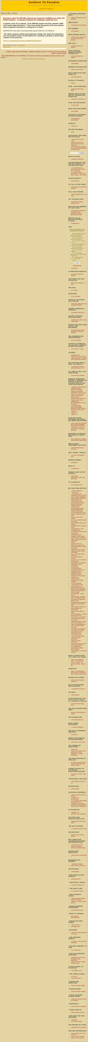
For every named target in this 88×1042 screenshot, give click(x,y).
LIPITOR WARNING (76, 583)
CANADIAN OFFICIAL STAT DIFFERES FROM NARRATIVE (78, 959)
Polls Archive (74, 268)
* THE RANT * (74, 492)
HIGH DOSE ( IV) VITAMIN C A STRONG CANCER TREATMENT (78, 564)
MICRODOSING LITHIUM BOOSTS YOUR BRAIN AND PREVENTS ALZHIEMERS (78, 589)
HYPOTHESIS (75, 31)
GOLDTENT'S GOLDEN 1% (78, 99)
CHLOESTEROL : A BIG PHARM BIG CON (77, 529)
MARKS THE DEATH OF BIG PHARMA (78, 18)
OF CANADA (74, 290)
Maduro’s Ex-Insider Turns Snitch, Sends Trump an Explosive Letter (78, 396)
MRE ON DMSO (75, 592)
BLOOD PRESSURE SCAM (78, 512)
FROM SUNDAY (75, 695)
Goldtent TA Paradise (44, 2)
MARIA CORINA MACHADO (78, 398)
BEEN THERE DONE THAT (78, 865)
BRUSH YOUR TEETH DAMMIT (77, 517)
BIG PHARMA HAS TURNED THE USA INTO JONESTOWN (78, 439)
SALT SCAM (74, 620)
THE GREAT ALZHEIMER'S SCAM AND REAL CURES (78, 629)
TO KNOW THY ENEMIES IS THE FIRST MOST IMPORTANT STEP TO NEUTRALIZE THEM (78, 212)
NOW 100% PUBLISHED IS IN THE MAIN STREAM (79, 304)
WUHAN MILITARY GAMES (78, 991)
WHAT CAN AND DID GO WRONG (77, 835)
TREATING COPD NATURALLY (75, 638)
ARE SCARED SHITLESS (78, 1012)
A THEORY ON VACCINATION (75, 798)
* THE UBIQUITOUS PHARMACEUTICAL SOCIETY (79, 494)
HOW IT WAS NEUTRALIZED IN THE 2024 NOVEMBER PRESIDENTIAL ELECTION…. (79, 425)
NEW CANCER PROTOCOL (78, 606)
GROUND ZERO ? (76, 879)
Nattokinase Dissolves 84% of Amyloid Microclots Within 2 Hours (78, 604)
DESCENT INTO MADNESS (78, 814)
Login (40, 8)
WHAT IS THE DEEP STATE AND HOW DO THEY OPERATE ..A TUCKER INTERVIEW (78, 753)
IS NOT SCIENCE (75, 296)
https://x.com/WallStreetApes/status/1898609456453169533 (22, 41)
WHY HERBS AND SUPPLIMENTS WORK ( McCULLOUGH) (77, 648)
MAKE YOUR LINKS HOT (77, 1038)
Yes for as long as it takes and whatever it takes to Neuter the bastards (78, 235)
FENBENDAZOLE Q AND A (78, 549)
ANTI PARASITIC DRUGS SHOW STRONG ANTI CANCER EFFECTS (78, 504)
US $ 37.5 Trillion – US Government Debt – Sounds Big (78, 664)
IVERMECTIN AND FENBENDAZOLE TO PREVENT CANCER (76, 573)
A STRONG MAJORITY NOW (78, 828)
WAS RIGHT (74, 462)
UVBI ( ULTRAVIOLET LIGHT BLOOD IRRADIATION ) (78, 644)
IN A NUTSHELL (75, 181)
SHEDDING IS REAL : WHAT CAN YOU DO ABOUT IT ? (78, 622)
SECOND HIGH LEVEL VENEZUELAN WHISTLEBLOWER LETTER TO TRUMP (78, 402)
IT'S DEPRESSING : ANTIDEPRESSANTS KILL (78, 569)
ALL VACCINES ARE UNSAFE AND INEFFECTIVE (79, 801)
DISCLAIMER (74, 111)
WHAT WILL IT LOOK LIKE (78, 742)
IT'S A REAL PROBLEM (77, 727)
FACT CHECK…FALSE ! (77, 349)
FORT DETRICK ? (76, 925)
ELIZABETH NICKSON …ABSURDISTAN (77, 202)
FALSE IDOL (74, 734)
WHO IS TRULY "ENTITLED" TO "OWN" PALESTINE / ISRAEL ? (78, 39)
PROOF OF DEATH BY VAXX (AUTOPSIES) (78, 999)
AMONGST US (75, 812)
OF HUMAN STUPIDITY (77, 891)
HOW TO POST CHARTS (77, 1036)
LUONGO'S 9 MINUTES (77, 159)
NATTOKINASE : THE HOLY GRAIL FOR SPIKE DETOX (78, 597)
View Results (77, 265)
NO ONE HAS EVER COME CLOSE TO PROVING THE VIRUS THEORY (78, 764)
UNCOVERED (75, 63)
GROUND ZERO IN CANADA (78, 1027)
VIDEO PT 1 (74, 411)
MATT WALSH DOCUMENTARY (75, 917)
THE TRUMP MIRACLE (77, 719)
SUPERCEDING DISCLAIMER (75, 119)
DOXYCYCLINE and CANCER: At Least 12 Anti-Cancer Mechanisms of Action (78, 545)
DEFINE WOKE (75, 789)
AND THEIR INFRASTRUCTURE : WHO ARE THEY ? (78, 477)
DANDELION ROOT (76, 534)
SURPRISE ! (74, 1020)
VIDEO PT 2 (74, 413)
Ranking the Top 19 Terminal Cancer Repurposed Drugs (78, 617)
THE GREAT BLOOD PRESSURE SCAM (76, 632)
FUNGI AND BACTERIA (77, 910)
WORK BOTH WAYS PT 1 (78, 885)
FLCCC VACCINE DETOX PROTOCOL (78, 554)
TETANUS (73, 627)
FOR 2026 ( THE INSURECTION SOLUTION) (78, 355)
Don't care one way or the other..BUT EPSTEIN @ (78, 244)
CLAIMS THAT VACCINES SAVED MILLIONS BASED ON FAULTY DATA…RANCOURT (79, 805)
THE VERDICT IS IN (76, 970)
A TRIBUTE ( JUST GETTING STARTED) (78, 942)
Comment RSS (6, 47)
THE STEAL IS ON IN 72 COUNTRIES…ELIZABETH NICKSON (78, 429)
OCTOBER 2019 (75, 926)
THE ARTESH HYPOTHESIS (78, 25)
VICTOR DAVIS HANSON (77, 375)
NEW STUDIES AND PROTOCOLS (76, 609)
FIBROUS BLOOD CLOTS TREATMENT (78, 551)
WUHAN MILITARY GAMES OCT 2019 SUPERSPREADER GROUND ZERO (79, 148)
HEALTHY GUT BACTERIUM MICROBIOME (78, 560)
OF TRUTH (74, 976)
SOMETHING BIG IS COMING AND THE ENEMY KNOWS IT (79, 358)
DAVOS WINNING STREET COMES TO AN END (78, 899)
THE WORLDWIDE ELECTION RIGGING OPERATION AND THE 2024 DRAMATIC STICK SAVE (78, 407)
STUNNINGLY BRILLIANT (78, 312)
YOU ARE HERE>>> (76, 978)
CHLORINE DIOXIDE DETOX (78, 531)
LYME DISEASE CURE (77, 584)
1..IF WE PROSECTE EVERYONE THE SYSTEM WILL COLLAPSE (78, 169)
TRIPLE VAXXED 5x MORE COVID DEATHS (78, 962)
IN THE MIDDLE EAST (77, 485)
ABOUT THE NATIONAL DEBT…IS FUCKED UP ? (77, 660)
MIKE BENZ (74, 749)
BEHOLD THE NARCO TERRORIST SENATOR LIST (78, 392)
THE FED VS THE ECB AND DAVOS (78, 902)
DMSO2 (73, 542)
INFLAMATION (75, 567)
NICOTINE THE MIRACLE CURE (78, 612)
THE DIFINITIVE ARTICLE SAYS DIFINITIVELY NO (78, 367)
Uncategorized (21, 45)
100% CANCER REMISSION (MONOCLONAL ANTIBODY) (78, 497)
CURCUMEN (74, 533)
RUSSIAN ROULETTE (77, 845)
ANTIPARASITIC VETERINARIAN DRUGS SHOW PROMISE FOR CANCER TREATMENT (77, 509)
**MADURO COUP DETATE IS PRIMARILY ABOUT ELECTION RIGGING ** (79, 388)
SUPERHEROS (75, 871)
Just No (74, 260)
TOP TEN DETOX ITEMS (77, 636)
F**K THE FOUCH (75, 950)
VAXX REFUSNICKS (76, 1021)
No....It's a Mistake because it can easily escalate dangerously (78, 254)
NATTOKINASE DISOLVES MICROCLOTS (78, 600)
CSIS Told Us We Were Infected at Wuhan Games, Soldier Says (78, 144)
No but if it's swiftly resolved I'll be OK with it (77, 247)
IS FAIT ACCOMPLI (76, 340)
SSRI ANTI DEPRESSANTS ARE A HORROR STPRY (78, 625)
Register (50, 8)
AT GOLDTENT (75, 105)
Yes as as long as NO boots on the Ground (77, 238)
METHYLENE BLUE (76, 586)
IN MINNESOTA (75, 223)
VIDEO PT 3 (74, 414)
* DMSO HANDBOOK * (77, 491)
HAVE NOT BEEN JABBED (78, 985)
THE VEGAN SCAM (76, 634)
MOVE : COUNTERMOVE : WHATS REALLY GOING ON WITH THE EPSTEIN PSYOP (78, 673)
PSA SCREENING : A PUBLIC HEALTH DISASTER (79, 614)
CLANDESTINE (75, 468)
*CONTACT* (74, 126)
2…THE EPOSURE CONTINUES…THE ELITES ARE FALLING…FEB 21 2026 (78, 174)
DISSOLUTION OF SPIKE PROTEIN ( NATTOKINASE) (78, 537)
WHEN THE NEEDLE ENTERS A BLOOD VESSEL (78, 847)
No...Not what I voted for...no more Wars (77, 258)
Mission (73, 83)
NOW (72, 132)
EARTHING (74, 548)
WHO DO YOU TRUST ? (77, 69)
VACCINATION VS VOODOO (78, 1006)
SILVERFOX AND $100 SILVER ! (77, 275)
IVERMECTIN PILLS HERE (78, 576)
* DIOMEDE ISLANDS (77, 864)
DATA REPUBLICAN (76, 77)
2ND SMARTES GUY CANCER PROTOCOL (76, 500)
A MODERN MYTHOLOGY (78, 689)
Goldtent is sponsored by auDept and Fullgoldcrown (33, 58)
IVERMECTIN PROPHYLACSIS (75, 578)
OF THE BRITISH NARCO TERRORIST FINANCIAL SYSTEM (78, 331)
